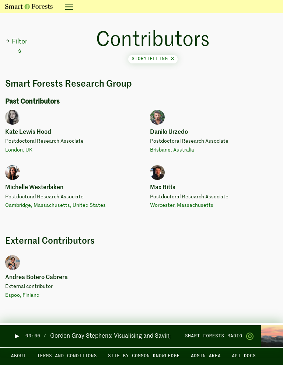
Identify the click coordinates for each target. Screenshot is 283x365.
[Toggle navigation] (66, 6)
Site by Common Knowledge (144, 356)
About (18, 356)
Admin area (206, 356)
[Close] (172, 59)
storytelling (153, 59)
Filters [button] (16, 46)
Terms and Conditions (67, 356)
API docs (244, 356)
